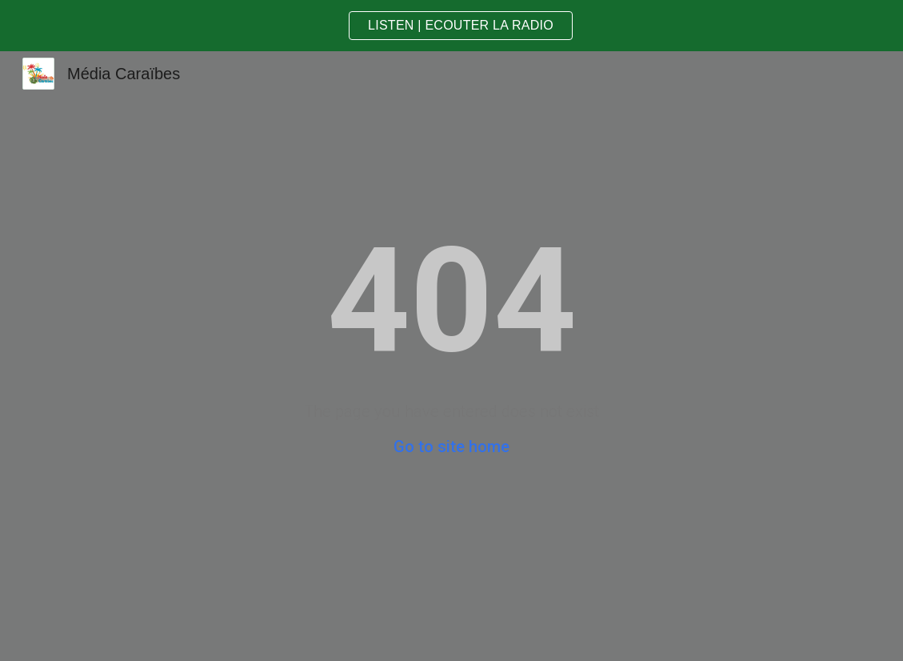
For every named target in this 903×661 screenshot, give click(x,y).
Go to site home (451, 446)
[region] (451, 25)
